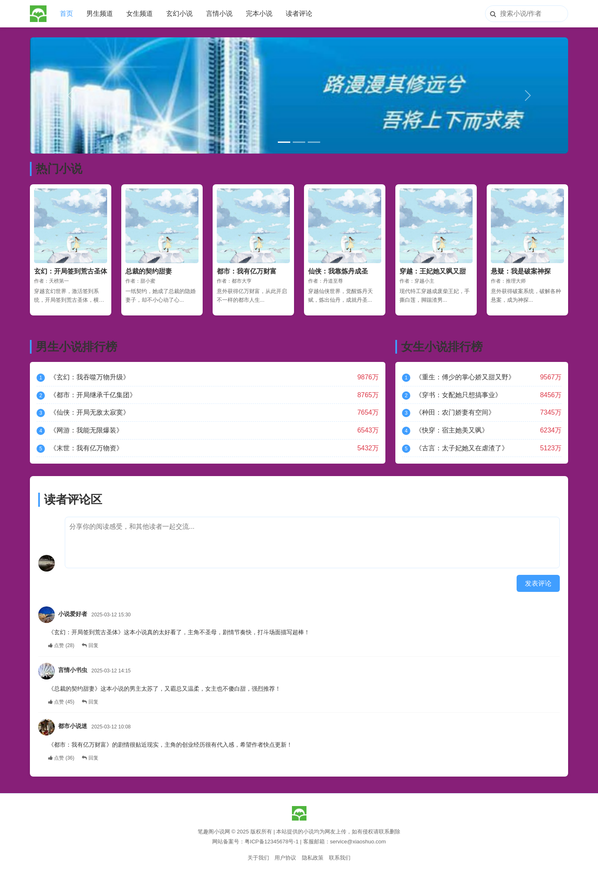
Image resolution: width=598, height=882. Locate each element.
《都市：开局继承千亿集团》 (93, 394)
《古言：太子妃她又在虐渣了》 (461, 448)
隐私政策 (313, 858)
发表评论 (538, 583)
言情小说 (219, 13)
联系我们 (339, 858)
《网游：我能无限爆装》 (86, 430)
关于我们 (258, 858)
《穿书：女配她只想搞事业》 (458, 394)
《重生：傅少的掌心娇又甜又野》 (465, 377)
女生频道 (139, 13)
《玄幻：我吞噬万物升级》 (90, 377)
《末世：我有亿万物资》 (86, 448)
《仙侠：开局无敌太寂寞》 (90, 412)
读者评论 (299, 13)
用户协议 (285, 858)
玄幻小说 (179, 13)
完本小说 (259, 13)
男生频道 (99, 13)
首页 (66, 13)
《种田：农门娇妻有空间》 (455, 412)
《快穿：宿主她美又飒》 (451, 430)
